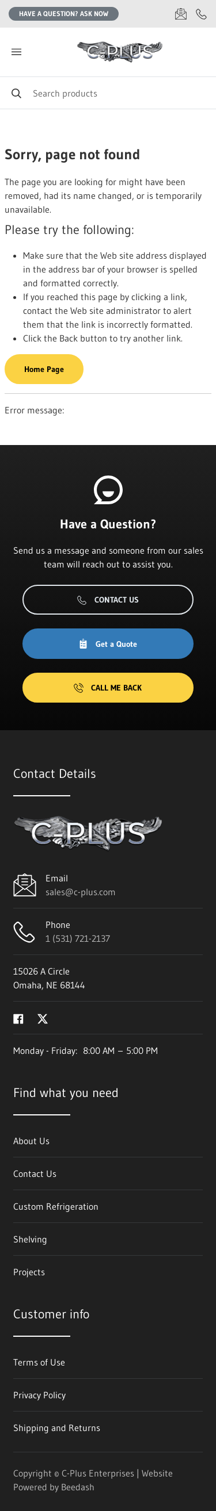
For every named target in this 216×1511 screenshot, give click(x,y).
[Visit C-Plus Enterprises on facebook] (18, 1017)
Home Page (44, 369)
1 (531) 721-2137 (78, 938)
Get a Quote (107, 644)
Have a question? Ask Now (63, 13)
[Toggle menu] (16, 52)
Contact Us (108, 600)
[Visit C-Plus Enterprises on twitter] (42, 1017)
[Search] (108, 93)
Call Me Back (108, 687)
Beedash (77, 1487)
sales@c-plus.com (81, 892)
